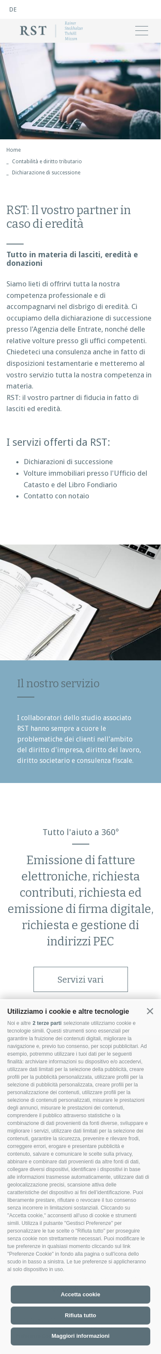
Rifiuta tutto (80, 1315)
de (13, 9)
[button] (150, 1011)
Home (13, 150)
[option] (80, 91)
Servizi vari (81, 979)
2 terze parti (47, 1023)
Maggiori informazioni (80, 1336)
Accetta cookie (80, 1294)
